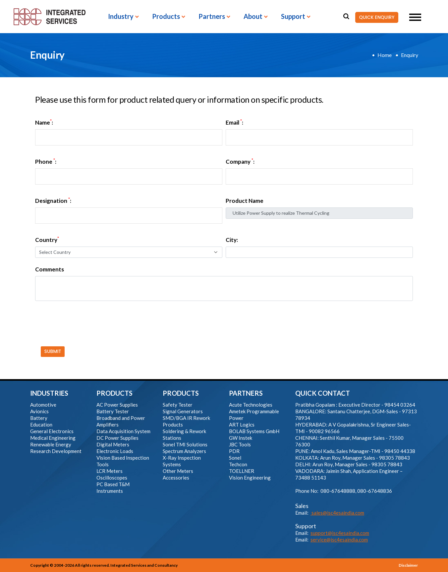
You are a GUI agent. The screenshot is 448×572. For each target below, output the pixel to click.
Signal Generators (183, 411)
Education (41, 425)
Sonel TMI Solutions (185, 444)
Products (166, 16)
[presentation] (83, 319)
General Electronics (52, 431)
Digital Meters (112, 444)
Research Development (56, 451)
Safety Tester (178, 405)
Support (293, 16)
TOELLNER (241, 471)
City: (232, 240)
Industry (121, 16)
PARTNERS (246, 393)
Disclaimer (408, 565)
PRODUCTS (114, 393)
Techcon (238, 464)
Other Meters (178, 471)
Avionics (39, 411)
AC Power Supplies (117, 405)
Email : (234, 122)
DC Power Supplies (117, 438)
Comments (49, 269)
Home (384, 55)
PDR (234, 451)
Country (47, 240)
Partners (211, 16)
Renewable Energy (50, 444)
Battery (38, 418)
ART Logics (241, 425)
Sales (301, 505)
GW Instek (240, 438)
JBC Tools (240, 444)
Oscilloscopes (111, 478)
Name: (44, 122)
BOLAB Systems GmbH (254, 431)
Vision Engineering (250, 478)
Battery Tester (112, 411)
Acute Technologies (250, 405)
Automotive (43, 405)
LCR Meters (109, 471)
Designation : (53, 201)
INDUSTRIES (49, 393)
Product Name (244, 201)
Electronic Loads (114, 451)
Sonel (235, 458)
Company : (240, 161)
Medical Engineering (53, 438)
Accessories (176, 478)
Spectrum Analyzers (184, 451)
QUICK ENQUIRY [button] (374, 17)
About (253, 16)
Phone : (45, 161)
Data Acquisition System (123, 431)
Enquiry (409, 55)
